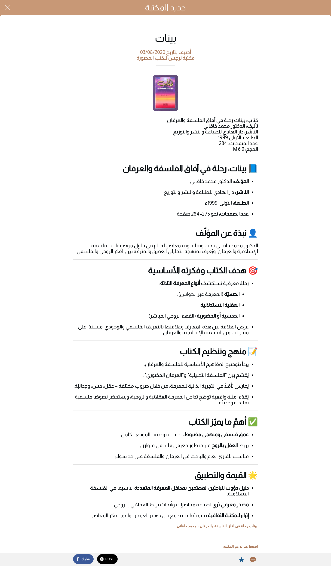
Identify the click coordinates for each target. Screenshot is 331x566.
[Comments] (252, 559)
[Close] (7, 7)
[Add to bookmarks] (241, 559)
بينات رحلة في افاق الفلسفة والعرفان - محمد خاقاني (217, 526)
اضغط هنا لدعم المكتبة (240, 546)
